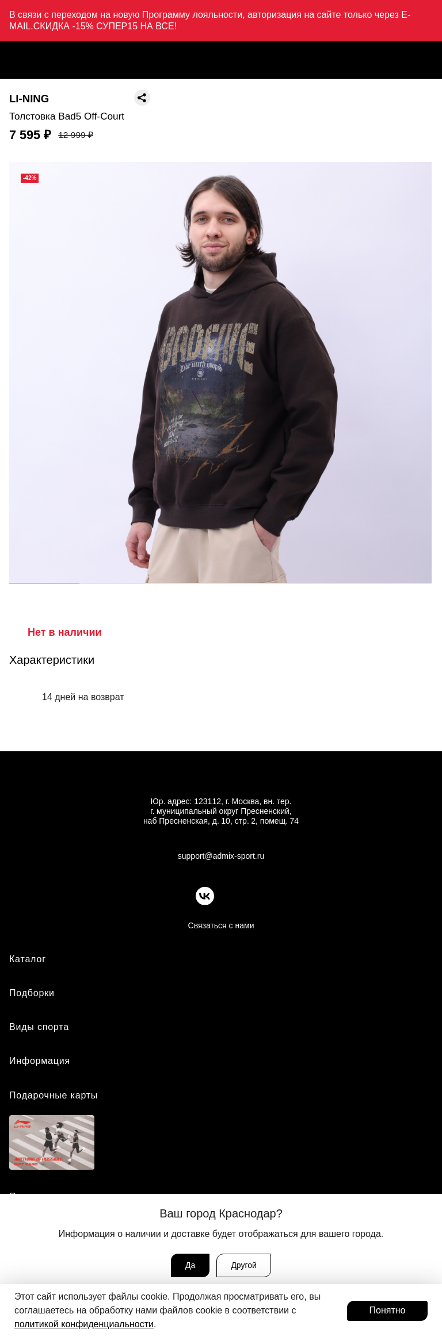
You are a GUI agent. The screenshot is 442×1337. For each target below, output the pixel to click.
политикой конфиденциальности (84, 1324)
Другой (244, 1265)
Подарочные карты (53, 1095)
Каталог (27, 959)
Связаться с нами (221, 925)
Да (190, 1265)
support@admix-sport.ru (221, 855)
